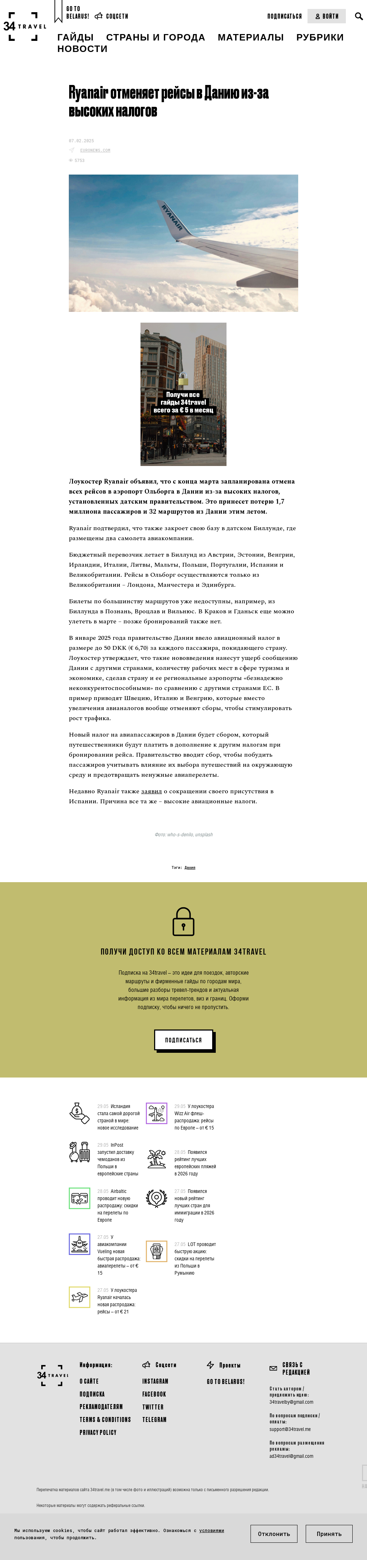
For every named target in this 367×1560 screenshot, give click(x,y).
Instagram (155, 1381)
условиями (211, 1530)
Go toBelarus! (77, 12)
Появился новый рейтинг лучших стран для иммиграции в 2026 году (194, 1205)
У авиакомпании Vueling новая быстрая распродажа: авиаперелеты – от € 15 (118, 1254)
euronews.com (95, 150)
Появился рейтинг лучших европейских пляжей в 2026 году (195, 1162)
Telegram (154, 1419)
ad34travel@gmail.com (291, 1456)
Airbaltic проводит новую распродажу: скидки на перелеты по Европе (117, 1205)
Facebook (154, 1394)
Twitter (153, 1407)
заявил (151, 791)
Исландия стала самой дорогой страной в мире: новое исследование (118, 1117)
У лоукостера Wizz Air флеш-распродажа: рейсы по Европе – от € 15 (194, 1117)
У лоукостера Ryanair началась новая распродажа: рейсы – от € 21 (117, 1300)
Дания (190, 867)
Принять (329, 1533)
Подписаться (284, 16)
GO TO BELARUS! (226, 1381)
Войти (327, 16)
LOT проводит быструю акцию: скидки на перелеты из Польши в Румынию (195, 1258)
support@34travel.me (290, 1429)
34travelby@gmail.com (291, 1402)
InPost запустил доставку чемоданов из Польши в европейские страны (117, 1158)
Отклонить (274, 1533)
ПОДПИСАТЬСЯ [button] (183, 1040)
